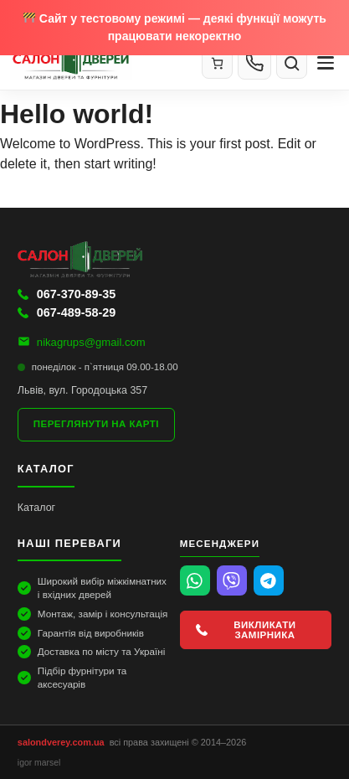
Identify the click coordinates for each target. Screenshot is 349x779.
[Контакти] (254, 63)
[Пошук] (291, 63)
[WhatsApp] (195, 580)
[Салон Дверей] (99, 62)
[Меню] (325, 63)
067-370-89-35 (66, 294)
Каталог (36, 507)
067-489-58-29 (66, 312)
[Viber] (232, 580)
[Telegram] (269, 580)
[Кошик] (217, 63)
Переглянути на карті (96, 424)
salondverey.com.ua (61, 742)
